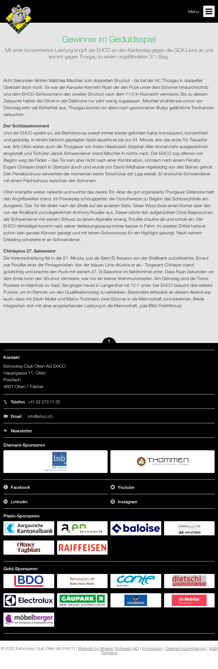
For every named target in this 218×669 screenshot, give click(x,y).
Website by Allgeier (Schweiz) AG (108, 648)
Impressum (152, 648)
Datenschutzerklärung (186, 648)
